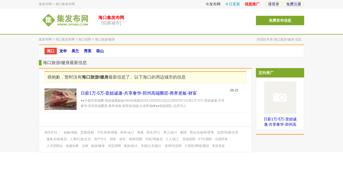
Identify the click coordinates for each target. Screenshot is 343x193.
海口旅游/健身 (105, 39)
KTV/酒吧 (205, 139)
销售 (113, 139)
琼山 (100, 51)
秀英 (87, 51)
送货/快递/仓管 (227, 132)
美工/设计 (170, 132)
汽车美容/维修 (107, 132)
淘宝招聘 (114, 146)
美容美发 (218, 146)
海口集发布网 (65, 4)
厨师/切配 (136, 139)
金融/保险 (70, 132)
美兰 (75, 51)
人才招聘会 (55, 146)
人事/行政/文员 (80, 139)
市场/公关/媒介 (151, 146)
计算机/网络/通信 (197, 146)
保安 (122, 139)
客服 (140, 132)
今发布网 (213, 4)
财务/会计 (127, 132)
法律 (85, 146)
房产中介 (100, 139)
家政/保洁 (130, 146)
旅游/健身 (98, 146)
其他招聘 (188, 139)
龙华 (63, 51)
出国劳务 (221, 139)
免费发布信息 (280, 20)
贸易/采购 (87, 132)
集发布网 (45, 4)
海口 (50, 51)
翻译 (183, 132)
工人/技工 (172, 139)
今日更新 (232, 4)
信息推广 (252, 4)
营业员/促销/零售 (202, 132)
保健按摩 (72, 146)
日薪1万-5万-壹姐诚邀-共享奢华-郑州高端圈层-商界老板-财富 (139, 93)
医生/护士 (153, 132)
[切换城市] (111, 23)
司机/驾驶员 (154, 139)
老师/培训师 (173, 146)
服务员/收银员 (57, 139)
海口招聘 (84, 39)
